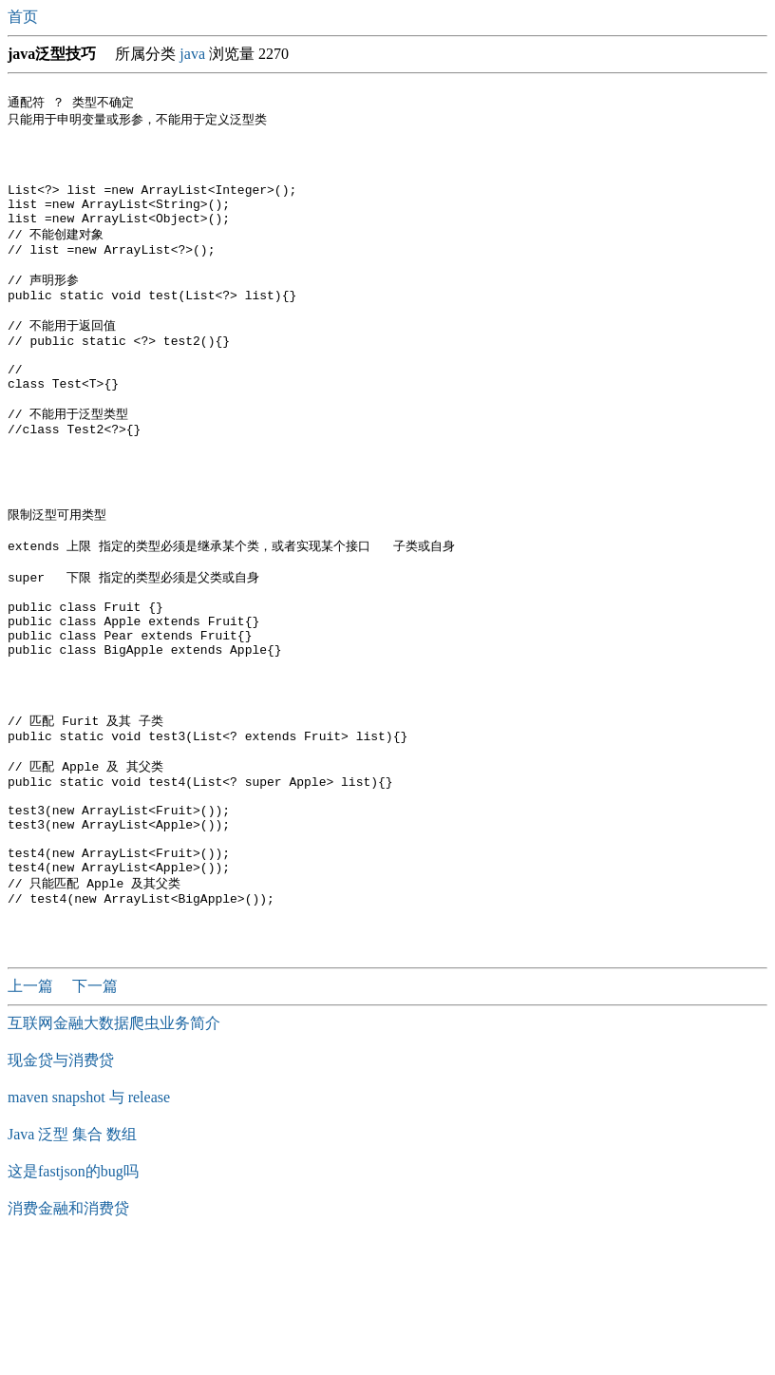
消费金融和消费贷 (68, 1339)
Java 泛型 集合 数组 (72, 1265)
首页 (25, 17)
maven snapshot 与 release (89, 1228)
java (192, 54)
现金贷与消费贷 (61, 1191)
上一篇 (32, 1117)
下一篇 (95, 1117)
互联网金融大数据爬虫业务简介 (114, 1154)
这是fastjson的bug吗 (73, 1302)
